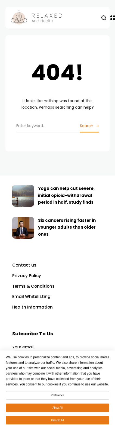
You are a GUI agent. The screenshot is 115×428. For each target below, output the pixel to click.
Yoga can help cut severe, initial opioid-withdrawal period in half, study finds (66, 195)
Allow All (57, 409)
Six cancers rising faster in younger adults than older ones (67, 227)
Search (86, 125)
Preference (57, 396)
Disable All (57, 421)
